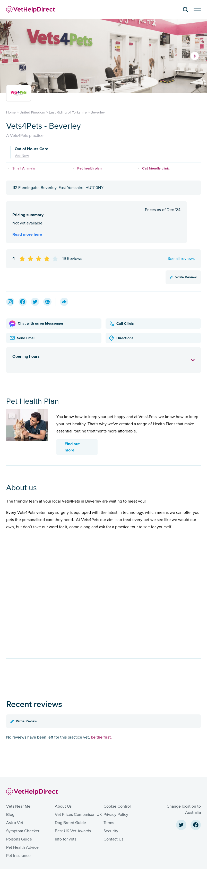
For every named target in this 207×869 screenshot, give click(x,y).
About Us (63, 806)
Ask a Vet (14, 822)
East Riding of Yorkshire (68, 112)
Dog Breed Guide (70, 822)
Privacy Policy (116, 814)
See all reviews (181, 258)
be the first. (101, 737)
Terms (109, 822)
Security (111, 831)
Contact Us (113, 839)
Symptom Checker (22, 831)
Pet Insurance (18, 855)
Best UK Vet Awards (73, 831)
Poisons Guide (19, 839)
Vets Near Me (18, 806)
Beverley (98, 112)
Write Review (183, 277)
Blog (10, 814)
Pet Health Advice (22, 847)
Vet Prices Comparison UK (78, 814)
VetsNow (22, 156)
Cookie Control (117, 806)
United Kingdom (32, 112)
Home (11, 112)
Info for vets (65, 839)
